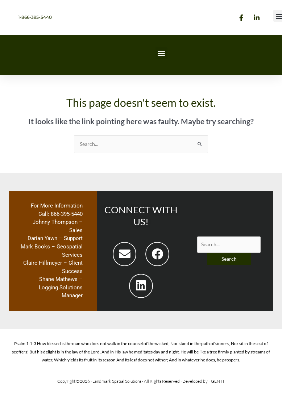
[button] (161, 53)
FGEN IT (216, 381)
